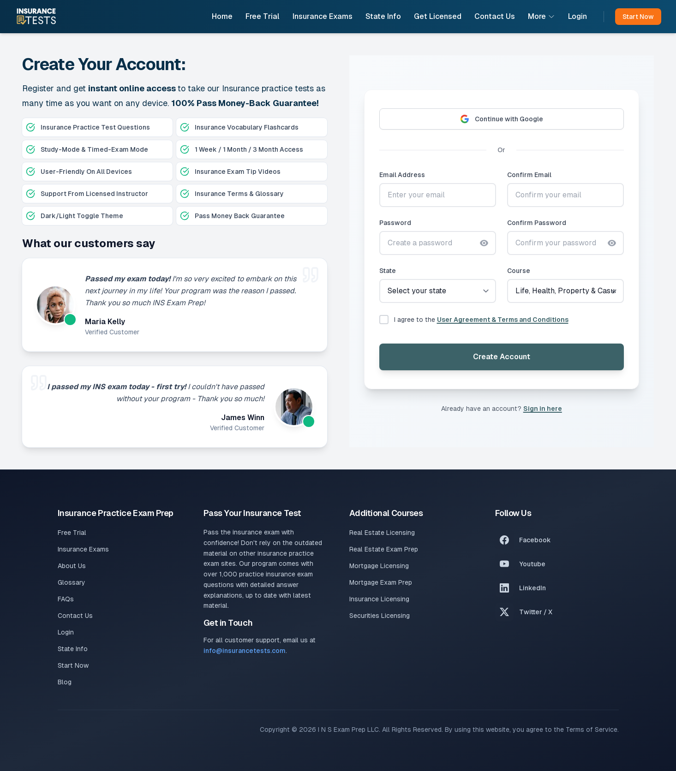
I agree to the (481, 319)
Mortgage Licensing (379, 565)
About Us (72, 565)
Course (518, 270)
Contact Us (494, 16)
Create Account (501, 356)
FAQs (66, 599)
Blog (65, 682)
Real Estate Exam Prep (383, 549)
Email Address (402, 174)
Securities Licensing (379, 615)
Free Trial (262, 16)
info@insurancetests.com (244, 650)
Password (395, 222)
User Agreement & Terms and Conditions (502, 319)
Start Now (73, 665)
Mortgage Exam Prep (380, 582)
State (387, 270)
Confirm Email (529, 174)
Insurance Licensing (379, 599)
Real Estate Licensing (382, 532)
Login (577, 16)
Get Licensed (437, 16)
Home (222, 16)
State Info (383, 16)
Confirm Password (536, 222)
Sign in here (542, 408)
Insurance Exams (323, 16)
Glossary (71, 582)
